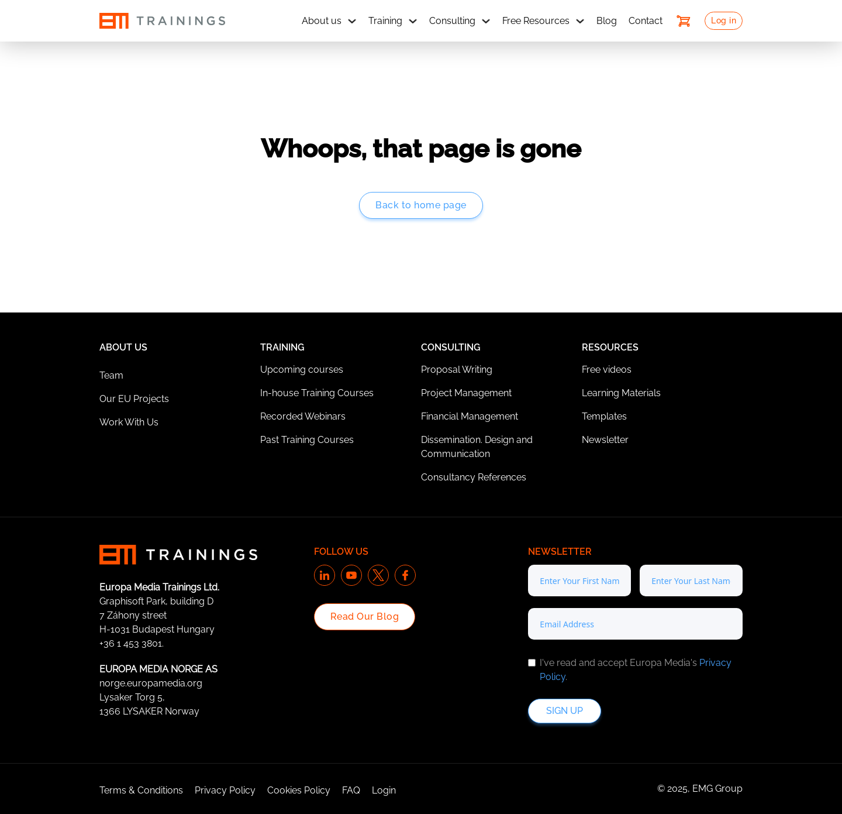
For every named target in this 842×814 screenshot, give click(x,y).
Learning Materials (621, 393)
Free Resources (536, 20)
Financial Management (469, 416)
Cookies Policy (298, 790)
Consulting (452, 20)
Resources (610, 347)
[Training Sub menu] (412, 21)
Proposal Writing (456, 369)
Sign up (564, 710)
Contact (645, 20)
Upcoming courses (301, 369)
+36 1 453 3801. (131, 643)
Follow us (341, 551)
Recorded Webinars (303, 416)
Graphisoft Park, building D (156, 601)
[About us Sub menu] (352, 21)
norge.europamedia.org (150, 683)
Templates (604, 416)
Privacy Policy (225, 790)
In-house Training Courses (317, 393)
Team (111, 375)
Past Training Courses (307, 439)
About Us (123, 347)
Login (384, 790)
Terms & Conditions (141, 790)
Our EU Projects (134, 398)
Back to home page (421, 205)
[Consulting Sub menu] (486, 21)
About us (321, 20)
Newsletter (605, 439)
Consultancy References (473, 477)
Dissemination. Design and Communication (477, 446)
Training (385, 20)
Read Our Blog (364, 616)
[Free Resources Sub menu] (580, 21)
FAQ (351, 790)
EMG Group (717, 788)
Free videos (607, 369)
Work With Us (128, 422)
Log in (723, 20)
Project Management (466, 393)
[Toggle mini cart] (684, 21)
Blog (606, 20)
